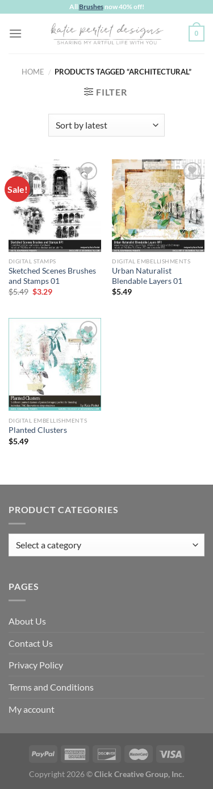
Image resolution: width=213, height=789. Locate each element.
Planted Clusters (38, 430)
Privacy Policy (36, 664)
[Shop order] (106, 125)
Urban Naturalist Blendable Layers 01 (147, 276)
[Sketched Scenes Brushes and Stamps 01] (55, 205)
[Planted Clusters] (55, 364)
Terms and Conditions (51, 686)
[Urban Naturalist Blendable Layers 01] (158, 205)
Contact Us (31, 643)
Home (33, 71)
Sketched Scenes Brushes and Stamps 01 (52, 276)
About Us (27, 620)
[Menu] (15, 33)
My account (32, 709)
